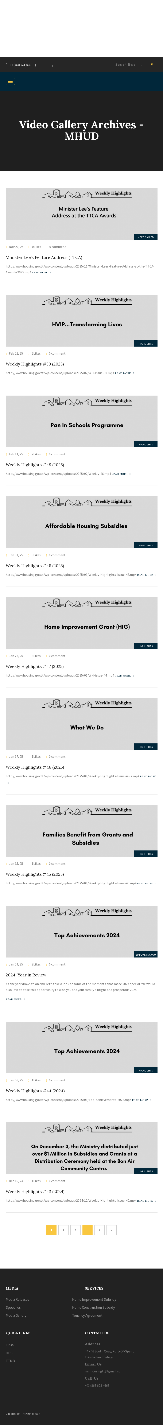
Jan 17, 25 (16, 756)
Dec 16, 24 (16, 1181)
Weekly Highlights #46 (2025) (35, 767)
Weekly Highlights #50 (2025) (35, 364)
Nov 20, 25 (16, 247)
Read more (41, 272)
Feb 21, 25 (16, 353)
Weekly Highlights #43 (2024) (35, 1191)
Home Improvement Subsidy (94, 1299)
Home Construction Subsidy (93, 1307)
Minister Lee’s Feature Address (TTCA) (44, 257)
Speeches (13, 1307)
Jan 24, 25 (16, 656)
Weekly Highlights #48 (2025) (35, 565)
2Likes (36, 353)
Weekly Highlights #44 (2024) (35, 1090)
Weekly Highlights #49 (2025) (35, 464)
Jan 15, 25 (16, 863)
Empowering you (146, 954)
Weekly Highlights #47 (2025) (35, 666)
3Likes (36, 555)
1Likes (36, 756)
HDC (9, 1353)
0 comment (57, 247)
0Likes (36, 247)
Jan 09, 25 (16, 964)
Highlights (146, 343)
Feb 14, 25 (16, 454)
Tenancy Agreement (87, 1315)
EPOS (10, 1345)
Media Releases (17, 1299)
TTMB (10, 1361)
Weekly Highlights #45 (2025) (35, 874)
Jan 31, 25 (16, 555)
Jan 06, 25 (16, 1080)
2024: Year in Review (26, 974)
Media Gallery (16, 1315)
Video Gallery (146, 237)
